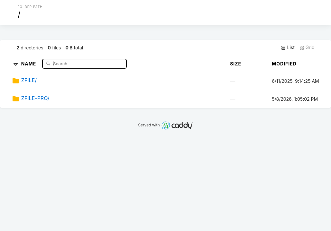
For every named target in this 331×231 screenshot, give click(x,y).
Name (29, 63)
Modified (284, 63)
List (288, 47)
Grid (307, 47)
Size (235, 63)
